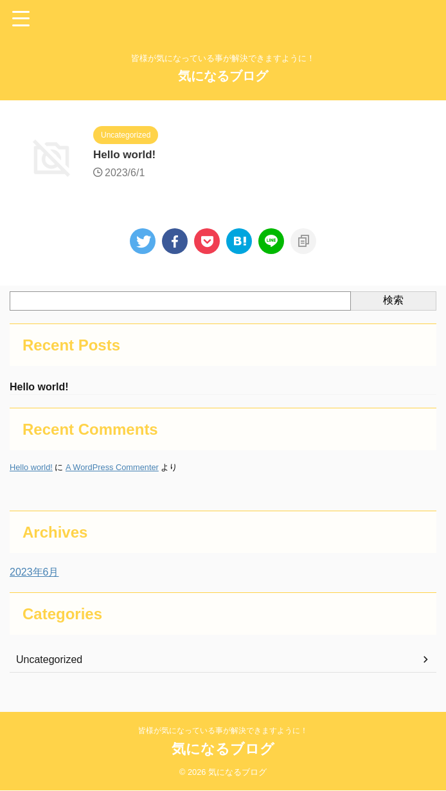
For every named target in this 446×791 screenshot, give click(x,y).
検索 (393, 300)
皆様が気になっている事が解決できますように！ (223, 731)
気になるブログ (223, 76)
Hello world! (126, 155)
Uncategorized (49, 660)
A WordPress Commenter (112, 468)
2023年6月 (34, 573)
